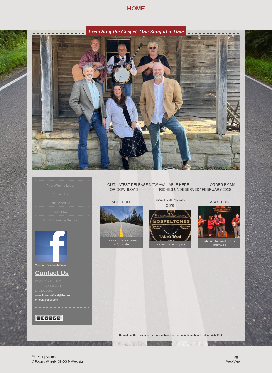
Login (236, 357)
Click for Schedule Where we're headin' (122, 242)
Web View (233, 361)
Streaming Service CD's (170, 199)
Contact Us (52, 272)
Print (38, 357)
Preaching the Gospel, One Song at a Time (136, 31)
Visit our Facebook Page (50, 264)
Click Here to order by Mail (170, 244)
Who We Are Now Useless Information (219, 243)
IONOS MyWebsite (70, 361)
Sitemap (51, 357)
